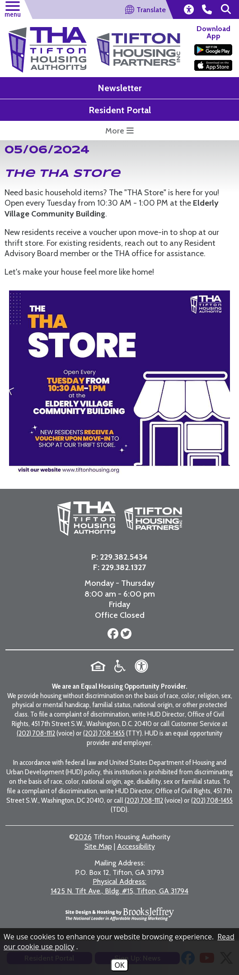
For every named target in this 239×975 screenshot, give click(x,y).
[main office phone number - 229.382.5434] (207, 9)
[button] (12, 8)
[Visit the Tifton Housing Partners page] (149, 518)
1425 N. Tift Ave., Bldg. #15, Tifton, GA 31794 (119, 886)
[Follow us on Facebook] (113, 634)
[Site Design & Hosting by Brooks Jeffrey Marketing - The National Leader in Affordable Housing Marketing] (120, 914)
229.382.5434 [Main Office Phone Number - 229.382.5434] (124, 557)
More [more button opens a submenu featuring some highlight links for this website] (119, 131)
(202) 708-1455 (104, 733)
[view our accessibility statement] (188, 9)
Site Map (98, 846)
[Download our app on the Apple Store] (213, 65)
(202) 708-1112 (36, 733)
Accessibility (136, 846)
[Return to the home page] (48, 50)
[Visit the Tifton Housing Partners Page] (138, 43)
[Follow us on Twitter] (124, 634)
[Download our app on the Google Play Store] (213, 49)
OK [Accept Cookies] (119, 965)
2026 (83, 836)
